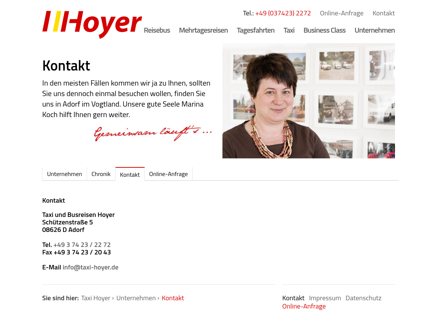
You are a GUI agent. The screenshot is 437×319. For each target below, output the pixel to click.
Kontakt (383, 13)
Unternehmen (374, 30)
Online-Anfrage (341, 13)
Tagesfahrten (256, 30)
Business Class (324, 30)
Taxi (289, 30)
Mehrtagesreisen (203, 30)
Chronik (101, 173)
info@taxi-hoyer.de (91, 267)
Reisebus (157, 30)
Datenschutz (363, 298)
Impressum (325, 298)
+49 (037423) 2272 (283, 13)
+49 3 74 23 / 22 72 (82, 244)
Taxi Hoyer (95, 298)
